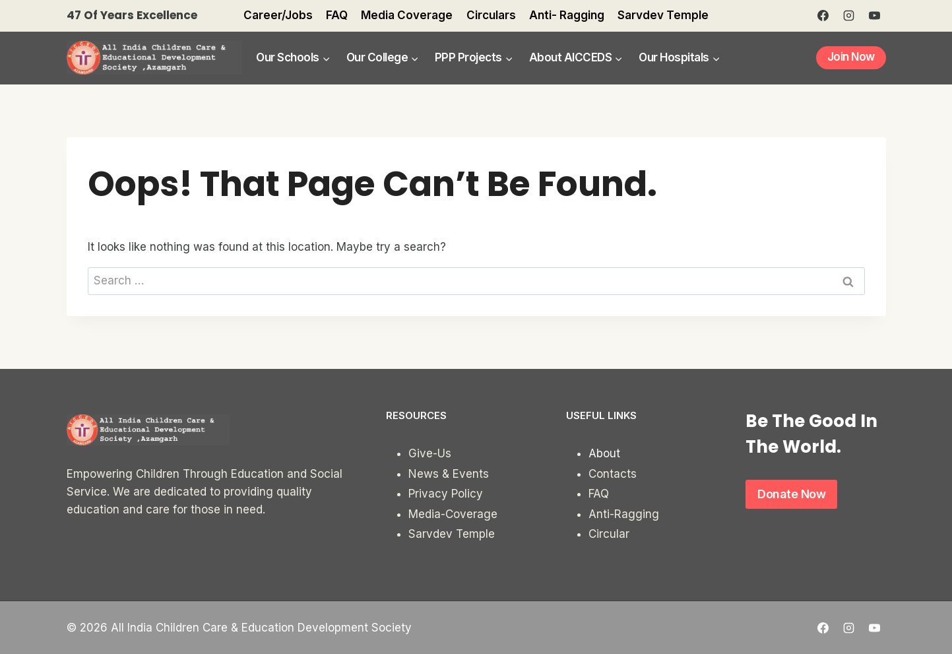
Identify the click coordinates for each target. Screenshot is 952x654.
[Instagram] (848, 16)
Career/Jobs (278, 15)
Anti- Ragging (566, 15)
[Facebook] (822, 16)
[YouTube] (875, 16)
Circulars (491, 15)
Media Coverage (407, 15)
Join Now (851, 56)
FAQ (337, 15)
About (604, 453)
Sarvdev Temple (663, 15)
